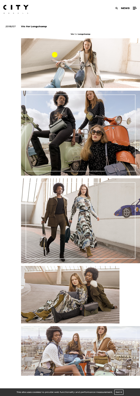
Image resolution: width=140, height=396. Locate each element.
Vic (72, 34)
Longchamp (84, 34)
